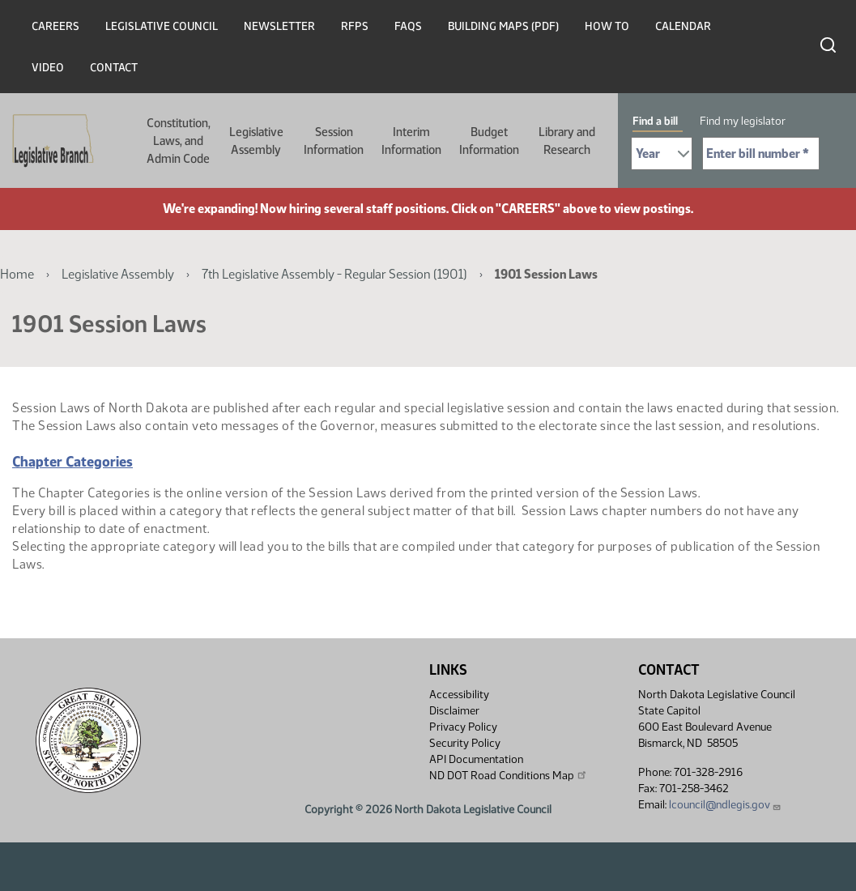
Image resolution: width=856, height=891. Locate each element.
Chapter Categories (72, 462)
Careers (55, 26)
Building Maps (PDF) (503, 26)
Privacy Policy (463, 727)
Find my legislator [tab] (743, 121)
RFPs (354, 26)
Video (48, 68)
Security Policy (464, 743)
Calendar (683, 26)
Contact (114, 68)
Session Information (334, 141)
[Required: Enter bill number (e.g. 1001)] (761, 153)
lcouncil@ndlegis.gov (725, 805)
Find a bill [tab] (655, 121)
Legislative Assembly (256, 141)
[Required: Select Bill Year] (661, 153)
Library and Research (567, 141)
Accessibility (459, 694)
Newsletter (279, 26)
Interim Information (411, 141)
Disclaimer (454, 711)
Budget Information (489, 141)
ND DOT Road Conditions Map (508, 775)
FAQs (408, 26)
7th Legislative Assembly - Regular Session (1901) (334, 274)
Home (17, 274)
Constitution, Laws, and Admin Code (179, 141)
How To (607, 26)
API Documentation (476, 759)
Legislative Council (161, 26)
